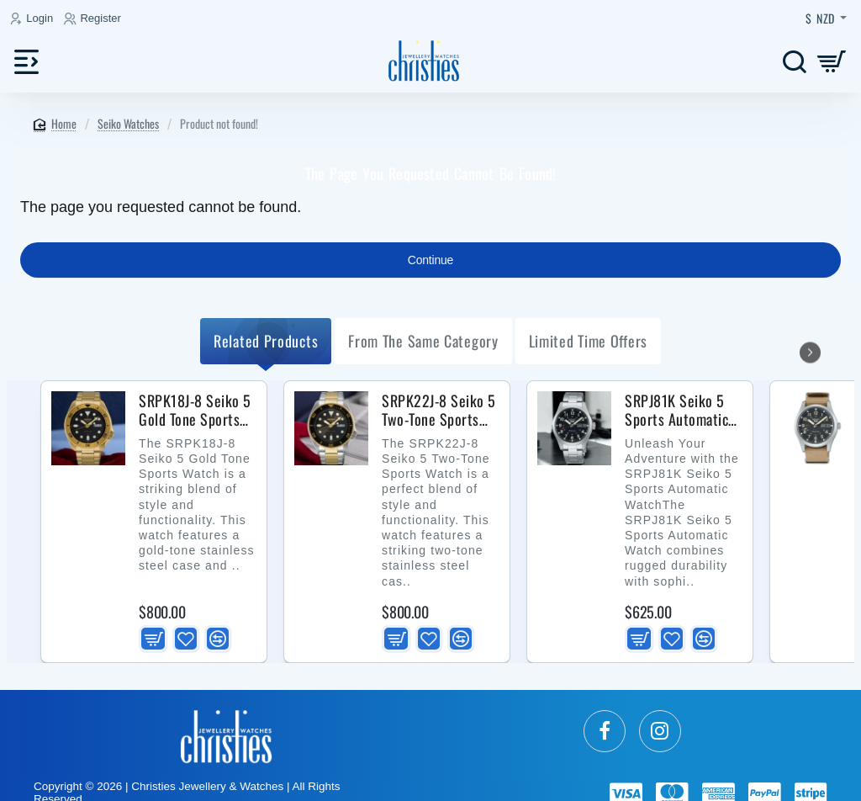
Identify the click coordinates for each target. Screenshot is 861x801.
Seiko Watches (128, 123)
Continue (430, 260)
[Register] (94, 18)
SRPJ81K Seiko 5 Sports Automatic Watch (676, 410)
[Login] (33, 18)
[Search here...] (794, 61)
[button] (153, 638)
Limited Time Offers (588, 341)
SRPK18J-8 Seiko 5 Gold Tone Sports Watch (195, 410)
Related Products (266, 341)
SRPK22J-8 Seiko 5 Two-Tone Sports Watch (439, 410)
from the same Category (423, 341)
